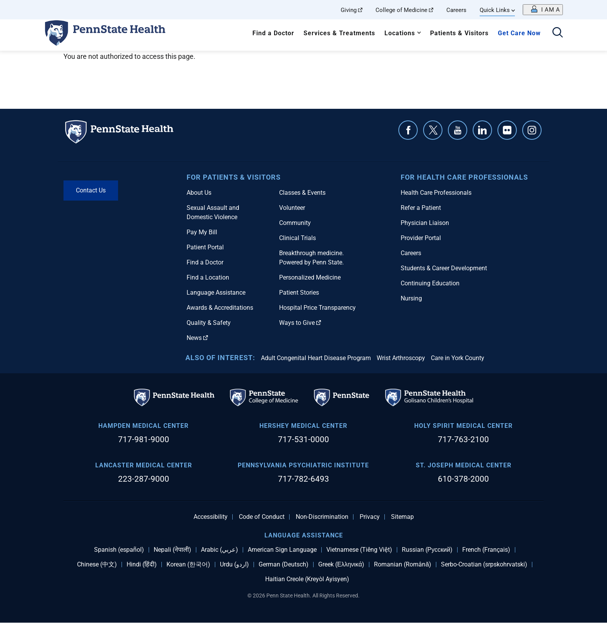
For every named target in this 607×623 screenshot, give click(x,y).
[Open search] (557, 33)
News (197, 338)
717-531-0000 (303, 439)
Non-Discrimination (322, 517)
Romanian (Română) (402, 564)
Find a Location (208, 277)
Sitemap (402, 517)
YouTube (457, 130)
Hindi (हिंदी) (142, 564)
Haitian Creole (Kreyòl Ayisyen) (307, 579)
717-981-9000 (143, 439)
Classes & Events (302, 192)
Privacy (370, 517)
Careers (456, 10)
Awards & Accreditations (220, 307)
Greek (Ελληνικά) (341, 564)
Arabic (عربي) (219, 550)
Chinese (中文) (97, 564)
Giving (351, 10)
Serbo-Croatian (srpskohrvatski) (484, 564)
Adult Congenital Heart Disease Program (316, 358)
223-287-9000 (143, 479)
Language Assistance (216, 292)
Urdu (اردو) (234, 564)
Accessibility (211, 517)
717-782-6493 (303, 479)
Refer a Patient (421, 207)
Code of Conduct (262, 517)
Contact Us (91, 190)
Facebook (408, 130)
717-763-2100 (463, 439)
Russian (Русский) (427, 550)
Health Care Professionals (436, 192)
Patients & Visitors (459, 33)
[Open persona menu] (543, 9)
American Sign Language (282, 550)
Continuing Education (430, 283)
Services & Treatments (339, 33)
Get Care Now (519, 33)
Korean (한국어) (188, 564)
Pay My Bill (202, 232)
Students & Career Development (444, 268)
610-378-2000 (463, 479)
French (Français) (486, 550)
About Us (199, 192)
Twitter (432, 130)
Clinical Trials (297, 238)
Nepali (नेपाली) (172, 550)
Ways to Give (300, 322)
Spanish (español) (119, 550)
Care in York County (457, 358)
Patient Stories (299, 292)
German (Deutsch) (284, 564)
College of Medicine (404, 10)
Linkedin (482, 130)
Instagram (532, 130)
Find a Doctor (273, 33)
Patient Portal (205, 247)
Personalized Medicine (310, 277)
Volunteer (292, 207)
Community (295, 223)
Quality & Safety (209, 322)
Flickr (507, 130)
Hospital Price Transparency (317, 307)
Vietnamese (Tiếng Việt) (359, 550)
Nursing (411, 298)
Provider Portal (421, 238)
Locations (399, 33)
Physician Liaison (425, 223)
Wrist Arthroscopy (401, 358)
